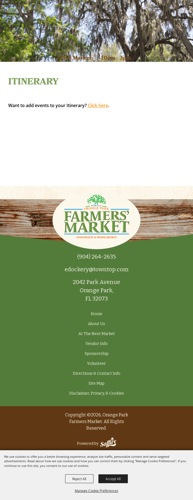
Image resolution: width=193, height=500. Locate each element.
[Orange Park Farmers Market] (96, 25)
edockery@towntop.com (96, 269)
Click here (98, 105)
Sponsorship (97, 353)
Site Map (96, 383)
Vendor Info (97, 343)
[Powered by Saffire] (108, 443)
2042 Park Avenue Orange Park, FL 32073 (96, 290)
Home (96, 314)
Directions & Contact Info (96, 373)
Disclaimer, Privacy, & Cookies (96, 393)
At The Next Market (96, 333)
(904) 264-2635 (96, 256)
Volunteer (96, 363)
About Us (96, 323)
